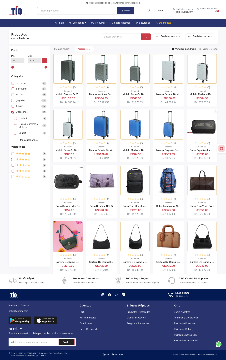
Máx (29, 56)
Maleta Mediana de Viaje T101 (139, 150)
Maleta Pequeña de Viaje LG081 (140, 94)
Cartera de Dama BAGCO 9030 (73, 262)
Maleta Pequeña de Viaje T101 (173, 150)
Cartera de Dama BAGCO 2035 (106, 262)
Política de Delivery (184, 329)
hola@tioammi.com (18, 311)
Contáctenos (86, 323)
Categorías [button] (77, 22)
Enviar (66, 342)
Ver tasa (117, 354)
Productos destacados (138, 312)
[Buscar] (146, 36)
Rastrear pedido (88, 317)
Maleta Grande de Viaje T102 (172, 94)
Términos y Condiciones (186, 317)
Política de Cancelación (186, 340)
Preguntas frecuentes (138, 323)
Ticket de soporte (89, 329)
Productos (98, 22)
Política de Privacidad (185, 323)
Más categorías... (29, 140)
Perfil (82, 312)
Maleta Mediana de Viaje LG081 (106, 94)
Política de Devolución (185, 334)
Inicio (59, 22)
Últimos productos (136, 317)
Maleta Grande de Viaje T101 (105, 150)
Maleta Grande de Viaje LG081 (72, 94)
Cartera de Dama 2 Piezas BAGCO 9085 (145, 262)
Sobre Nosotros (120, 22)
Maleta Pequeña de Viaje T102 (72, 150)
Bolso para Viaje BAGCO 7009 (206, 206)
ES (105, 354)
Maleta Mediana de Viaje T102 (207, 94)
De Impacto (163, 22)
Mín (13, 56)
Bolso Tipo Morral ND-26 (136, 206)
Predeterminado (169, 36)
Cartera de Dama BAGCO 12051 (174, 262)
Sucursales (143, 22)
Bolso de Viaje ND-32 (101, 206)
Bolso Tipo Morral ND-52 (169, 206)
